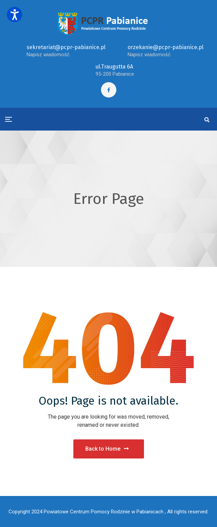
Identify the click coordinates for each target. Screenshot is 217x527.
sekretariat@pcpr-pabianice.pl (66, 47)
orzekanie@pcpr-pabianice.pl (165, 47)
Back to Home (107, 449)
